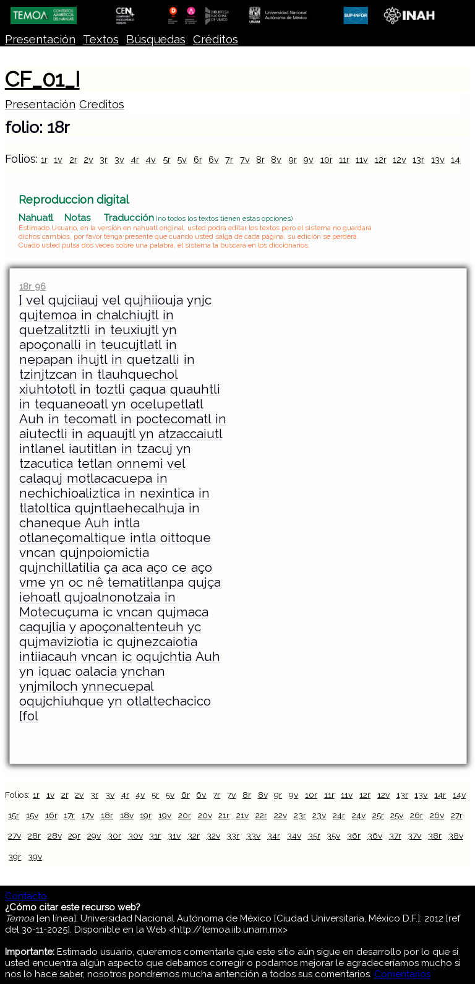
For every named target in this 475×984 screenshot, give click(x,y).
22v (280, 815)
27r (457, 815)
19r (146, 815)
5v (182, 159)
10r (326, 159)
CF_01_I (42, 79)
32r (193, 835)
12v (399, 159)
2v (88, 159)
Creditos (101, 104)
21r (223, 815)
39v (35, 856)
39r (14, 856)
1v (58, 159)
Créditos (215, 39)
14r (457, 159)
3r (104, 159)
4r (135, 159)
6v (213, 159)
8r (260, 159)
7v (245, 159)
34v (294, 835)
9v (308, 159)
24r (339, 815)
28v (55, 835)
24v (359, 815)
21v (242, 815)
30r (114, 835)
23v (319, 815)
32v (213, 835)
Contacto (26, 896)
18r (107, 815)
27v (14, 835)
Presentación (40, 39)
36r (354, 835)
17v (88, 815)
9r (292, 159)
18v (127, 815)
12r (381, 159)
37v (414, 835)
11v (362, 159)
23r (300, 815)
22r (261, 815)
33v (253, 835)
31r (155, 835)
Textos (101, 39)
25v (396, 815)
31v (174, 835)
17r (69, 815)
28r (34, 835)
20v (205, 815)
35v (333, 835)
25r (378, 815)
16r (51, 815)
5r (167, 159)
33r (232, 835)
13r (418, 159)
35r (314, 835)
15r (13, 815)
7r (229, 159)
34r (273, 835)
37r (395, 835)
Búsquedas (156, 39)
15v (32, 815)
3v (119, 159)
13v (438, 159)
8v (276, 159)
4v (150, 159)
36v (374, 835)
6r (198, 159)
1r (44, 159)
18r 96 (32, 286)
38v (455, 835)
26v (437, 815)
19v (164, 815)
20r (184, 815)
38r (435, 835)
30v (135, 835)
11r (344, 159)
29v (94, 835)
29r (74, 835)
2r (73, 159)
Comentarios (402, 974)
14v (459, 795)
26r (416, 815)
